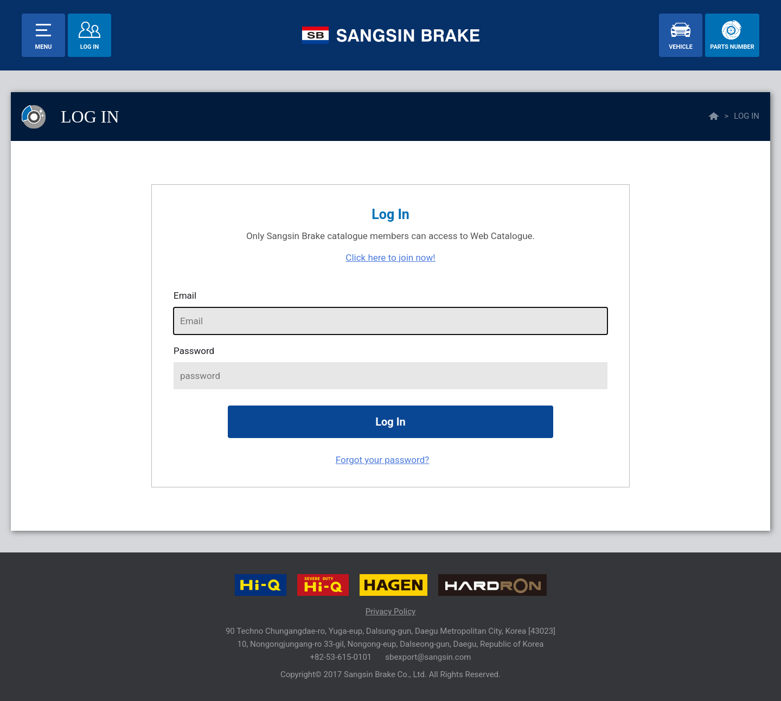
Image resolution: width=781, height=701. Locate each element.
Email (185, 295)
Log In (89, 46)
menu (43, 46)
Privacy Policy (390, 611)
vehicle (681, 46)
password (194, 350)
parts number (732, 46)
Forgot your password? (383, 459)
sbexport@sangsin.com (428, 657)
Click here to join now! (390, 257)
